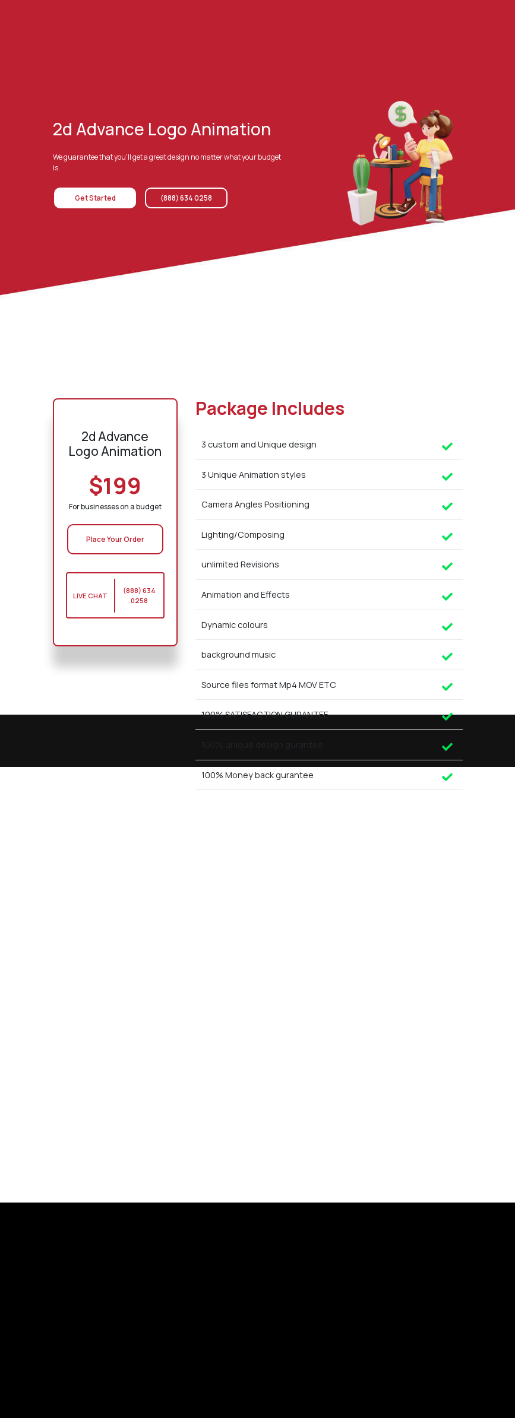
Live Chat (90, 596)
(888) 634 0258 (179, 198)
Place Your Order (115, 539)
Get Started (91, 198)
